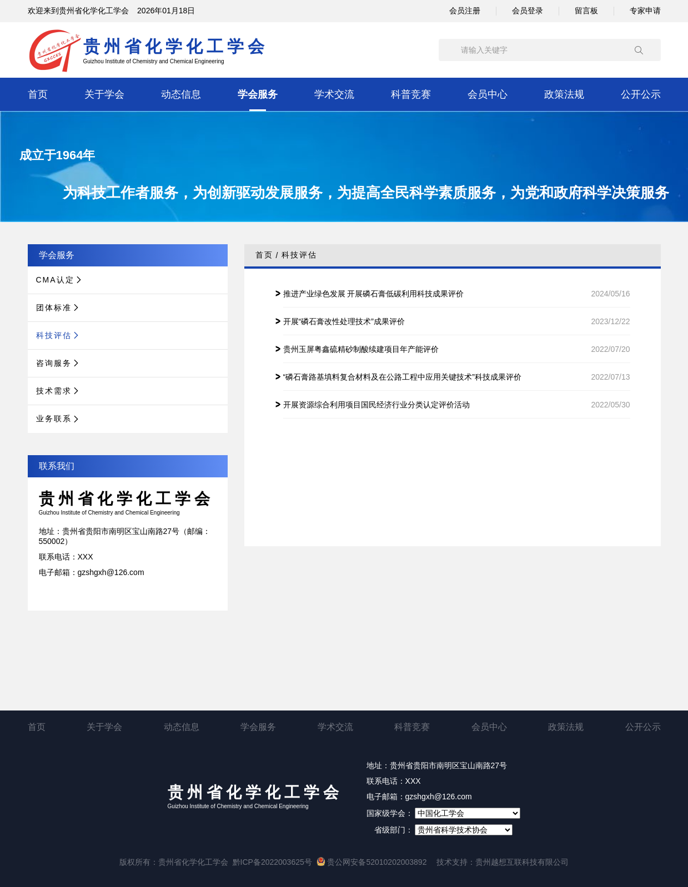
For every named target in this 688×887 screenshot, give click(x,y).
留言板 (586, 10)
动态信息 (181, 94)
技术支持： (455, 862)
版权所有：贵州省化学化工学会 (173, 862)
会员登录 (527, 10)
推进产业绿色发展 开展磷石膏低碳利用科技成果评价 (373, 293)
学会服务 (258, 94)
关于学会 (104, 94)
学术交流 (334, 94)
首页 (38, 94)
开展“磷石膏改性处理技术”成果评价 (344, 321)
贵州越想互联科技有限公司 (522, 862)
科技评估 (299, 254)
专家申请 (645, 10)
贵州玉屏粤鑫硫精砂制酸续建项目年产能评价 (361, 349)
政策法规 (564, 94)
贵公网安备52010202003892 (372, 862)
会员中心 (488, 94)
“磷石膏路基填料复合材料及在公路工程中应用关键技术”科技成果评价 (402, 376)
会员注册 (464, 10)
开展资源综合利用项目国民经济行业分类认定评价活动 (376, 404)
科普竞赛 (411, 94)
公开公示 (641, 94)
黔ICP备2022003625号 (272, 862)
